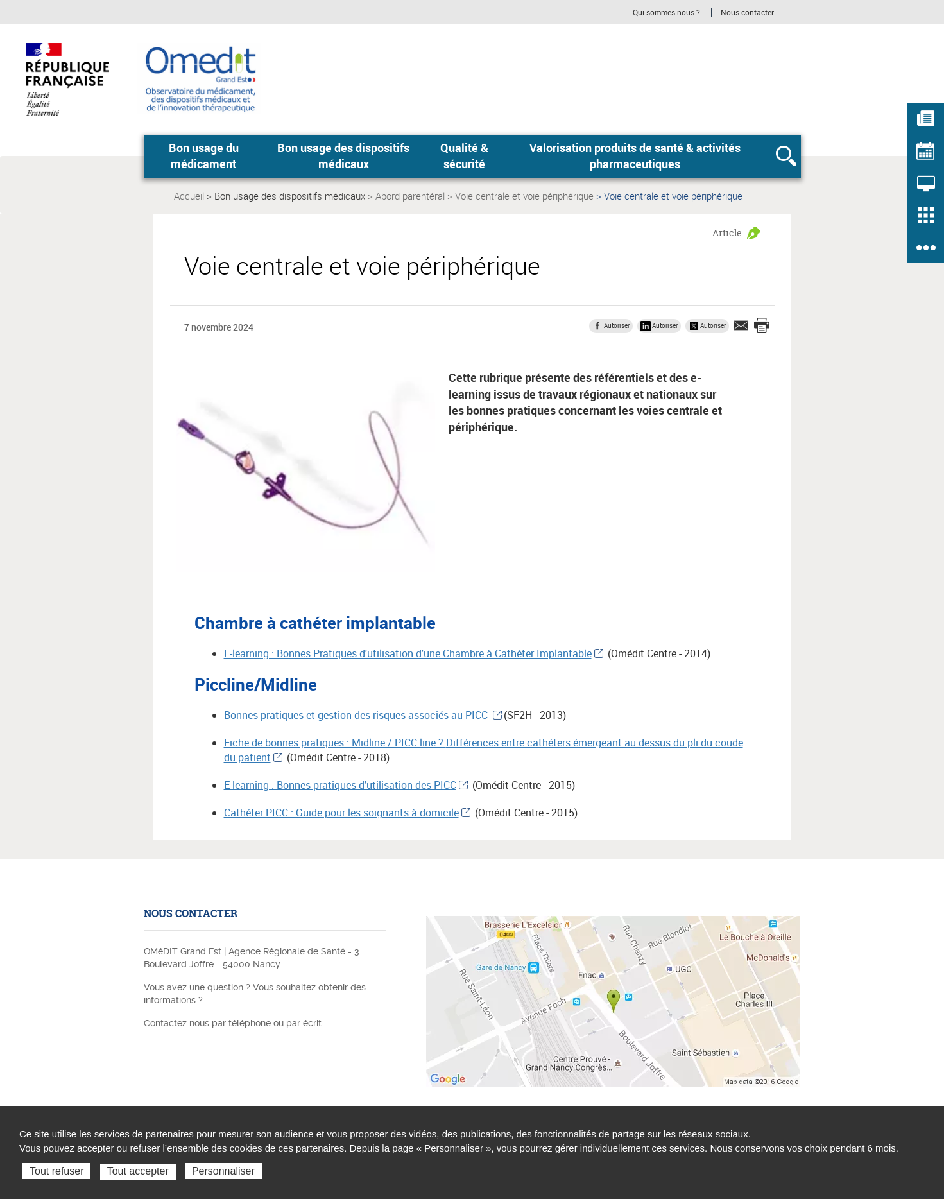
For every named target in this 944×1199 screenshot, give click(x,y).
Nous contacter (747, 13)
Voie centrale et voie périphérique (524, 195)
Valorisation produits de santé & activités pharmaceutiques (635, 156)
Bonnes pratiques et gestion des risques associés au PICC (357, 715)
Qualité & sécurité (464, 156)
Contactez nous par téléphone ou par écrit (233, 1023)
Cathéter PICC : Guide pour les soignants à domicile (341, 813)
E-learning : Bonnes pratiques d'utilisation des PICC (340, 785)
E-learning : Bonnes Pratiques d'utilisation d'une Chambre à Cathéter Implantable (408, 653)
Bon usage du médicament (204, 156)
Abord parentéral (410, 195)
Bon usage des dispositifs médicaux (343, 156)
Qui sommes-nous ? (666, 13)
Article (727, 233)
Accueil (189, 195)
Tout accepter (138, 1171)
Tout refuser (56, 1171)
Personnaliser (223, 1171)
